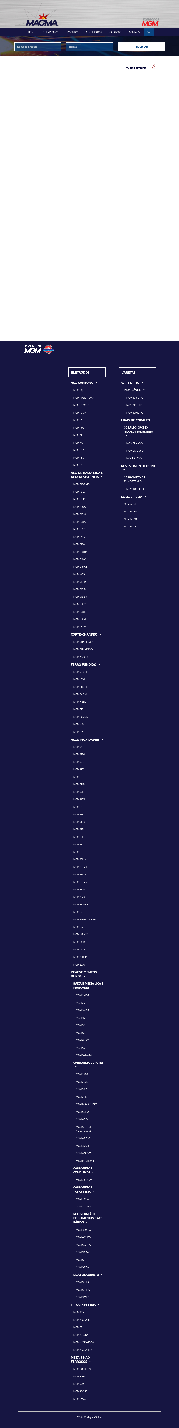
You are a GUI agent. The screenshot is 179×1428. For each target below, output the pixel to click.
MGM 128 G (79, 536)
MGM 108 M (79, 611)
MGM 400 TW (83, 1229)
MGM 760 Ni (80, 701)
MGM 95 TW (83, 1267)
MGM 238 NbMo (84, 1180)
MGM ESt (78, 731)
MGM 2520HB (80, 904)
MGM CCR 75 (83, 1111)
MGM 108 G (79, 521)
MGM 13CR (79, 942)
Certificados (94, 32)
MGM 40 (80, 1017)
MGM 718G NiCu (82, 484)
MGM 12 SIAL (80, 1399)
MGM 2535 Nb (80, 1334)
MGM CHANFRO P (83, 641)
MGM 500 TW (83, 1244)
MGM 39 (77, 852)
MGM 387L (79, 769)
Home (31, 32)
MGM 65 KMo (83, 1040)
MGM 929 (78, 1383)
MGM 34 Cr (82, 1089)
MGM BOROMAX (85, 1161)
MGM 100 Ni (80, 679)
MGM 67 (77, 1327)
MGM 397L (79, 844)
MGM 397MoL (80, 866)
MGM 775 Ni (79, 709)
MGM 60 (80, 1032)
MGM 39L (78, 836)
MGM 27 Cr (81, 1096)
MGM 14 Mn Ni (84, 1055)
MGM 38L (78, 761)
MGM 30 (80, 1002)
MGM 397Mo (80, 882)
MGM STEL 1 (82, 1297)
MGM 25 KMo (83, 995)
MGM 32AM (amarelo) (85, 919)
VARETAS (128, 372)
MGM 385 (78, 1312)
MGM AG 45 (130, 526)
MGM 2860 (82, 1074)
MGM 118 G (79, 529)
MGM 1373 (78, 427)
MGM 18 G (78, 457)
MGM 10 (77, 465)
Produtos (72, 32)
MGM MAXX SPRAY (86, 1104)
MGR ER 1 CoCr (134, 458)
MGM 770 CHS (80, 656)
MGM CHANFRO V (83, 649)
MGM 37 (77, 746)
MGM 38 (77, 777)
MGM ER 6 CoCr (134, 443)
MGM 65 (80, 1047)
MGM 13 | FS (79, 390)
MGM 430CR (80, 957)
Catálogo (115, 32)
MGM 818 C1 (80, 559)
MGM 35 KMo (83, 1010)
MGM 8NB (79, 784)
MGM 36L (78, 791)
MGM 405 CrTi (83, 1153)
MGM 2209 (79, 964)
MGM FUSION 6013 (83, 397)
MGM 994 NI (80, 671)
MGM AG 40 (130, 518)
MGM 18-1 (78, 450)
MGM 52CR (79, 574)
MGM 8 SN (79, 1376)
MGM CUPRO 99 (82, 1369)
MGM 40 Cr (82, 1119)
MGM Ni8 (78, 724)
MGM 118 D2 (80, 604)
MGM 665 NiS (80, 716)
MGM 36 (77, 806)
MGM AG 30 (130, 511)
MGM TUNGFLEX (135, 488)
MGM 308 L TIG (134, 397)
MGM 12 (77, 420)
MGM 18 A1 (79, 499)
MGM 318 (78, 814)
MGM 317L (78, 829)
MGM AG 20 (130, 504)
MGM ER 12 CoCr (135, 450)
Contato (134, 32)
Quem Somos (50, 32)
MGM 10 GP (79, 412)
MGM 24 (77, 435)
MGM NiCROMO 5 (82, 1349)
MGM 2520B (79, 896)
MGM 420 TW (83, 1237)
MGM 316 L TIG (134, 405)
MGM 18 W (79, 491)
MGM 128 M (79, 626)
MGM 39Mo (79, 874)
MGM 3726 (79, 754)
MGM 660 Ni (80, 694)
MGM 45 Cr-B (83, 1138)
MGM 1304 (79, 949)
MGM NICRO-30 (81, 1319)
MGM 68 (80, 1259)
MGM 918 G (79, 514)
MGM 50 (80, 1025)
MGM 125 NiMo (81, 934)
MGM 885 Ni (80, 686)
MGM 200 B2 (80, 1391)
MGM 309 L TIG (134, 412)
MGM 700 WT (83, 1206)
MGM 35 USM (83, 1145)
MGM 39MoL (80, 859)
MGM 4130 (79, 544)
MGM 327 (78, 927)
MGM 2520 (79, 889)
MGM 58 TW (83, 1252)
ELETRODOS (80, 372)
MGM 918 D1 (80, 581)
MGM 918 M (79, 589)
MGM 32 (77, 912)
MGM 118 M (79, 619)
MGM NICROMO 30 (83, 1342)
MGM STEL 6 (83, 1282)
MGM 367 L (79, 799)
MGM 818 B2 (80, 551)
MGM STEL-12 (83, 1289)
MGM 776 (78, 442)
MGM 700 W (83, 1199)
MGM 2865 (82, 1081)
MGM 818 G (79, 506)
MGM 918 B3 (80, 596)
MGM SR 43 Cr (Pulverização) (83, 1128)
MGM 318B (79, 821)
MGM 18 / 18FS (81, 405)
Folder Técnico (136, 68)
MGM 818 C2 (80, 566)
